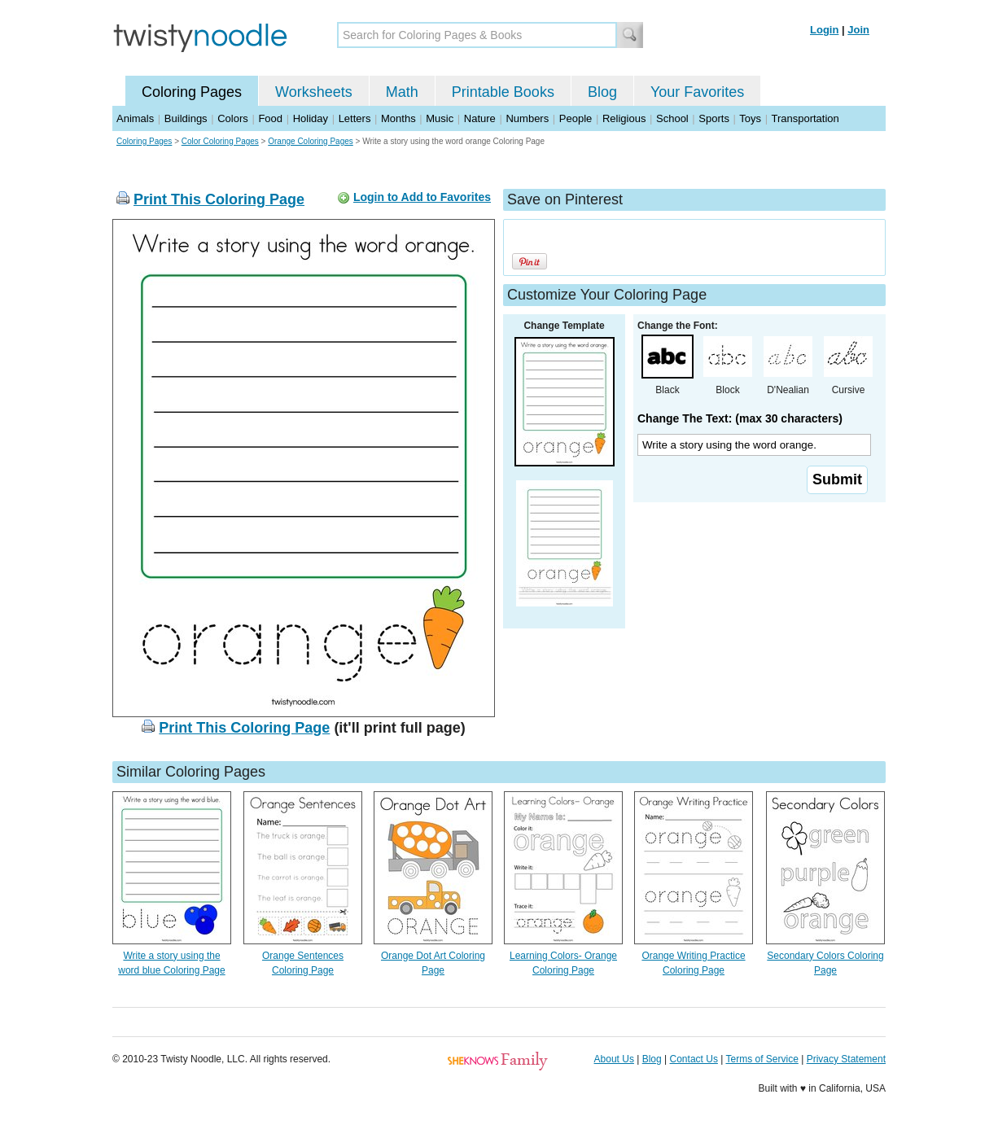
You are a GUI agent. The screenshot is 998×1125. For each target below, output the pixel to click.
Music (439, 118)
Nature (480, 118)
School (672, 118)
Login (824, 30)
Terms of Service (761, 1059)
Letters (355, 118)
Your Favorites (697, 92)
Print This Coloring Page (219, 199)
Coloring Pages (192, 92)
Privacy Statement (846, 1059)
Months (398, 118)
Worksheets (313, 92)
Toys (750, 118)
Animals (135, 118)
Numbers (527, 118)
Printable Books (503, 92)
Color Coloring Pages (220, 141)
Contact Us (694, 1059)
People (575, 118)
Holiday (310, 118)
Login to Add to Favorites (422, 197)
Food (270, 118)
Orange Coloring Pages (310, 141)
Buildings (186, 118)
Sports (713, 118)
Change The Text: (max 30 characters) (740, 418)
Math (402, 92)
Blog (602, 92)
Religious (624, 118)
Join (858, 30)
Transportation (804, 118)
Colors (232, 118)
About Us (614, 1059)
